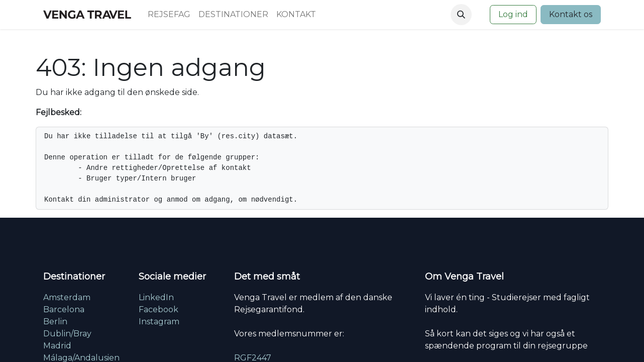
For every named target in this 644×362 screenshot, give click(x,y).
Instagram (159, 321)
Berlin (55, 321)
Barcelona (63, 309)
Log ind (513, 14)
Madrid (57, 345)
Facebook (158, 309)
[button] (461, 14)
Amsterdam (66, 297)
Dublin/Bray (67, 333)
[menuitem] (169, 15)
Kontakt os (570, 14)
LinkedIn (156, 297)
